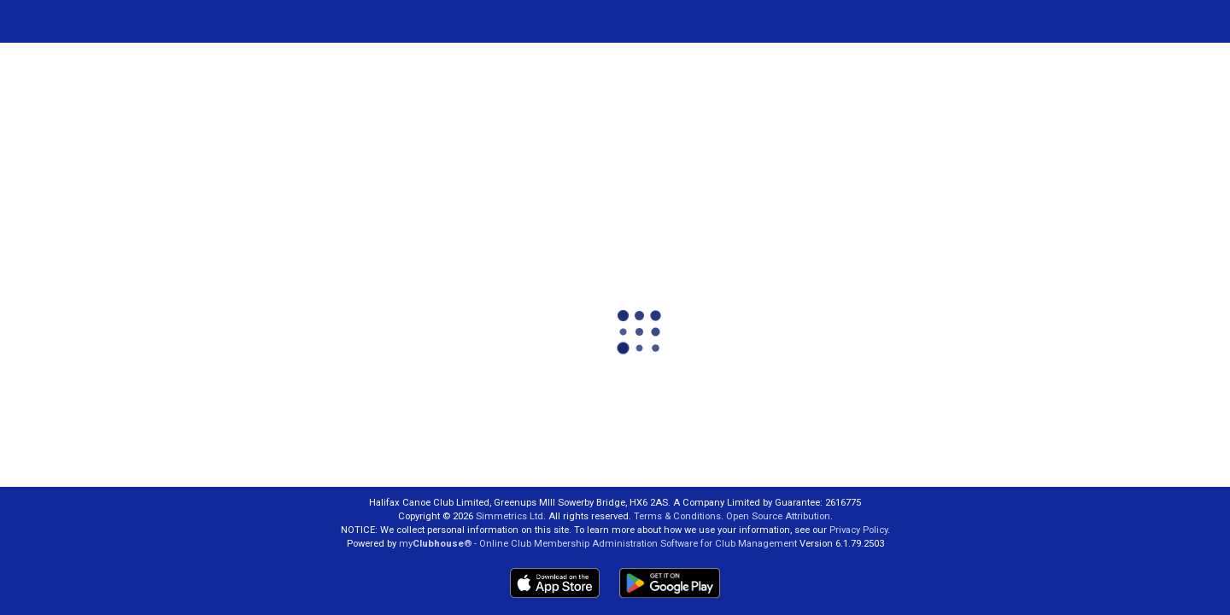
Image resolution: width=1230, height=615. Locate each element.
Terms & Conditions (677, 516)
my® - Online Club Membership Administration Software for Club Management (598, 543)
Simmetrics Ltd (509, 516)
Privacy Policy (858, 530)
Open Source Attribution (778, 516)
